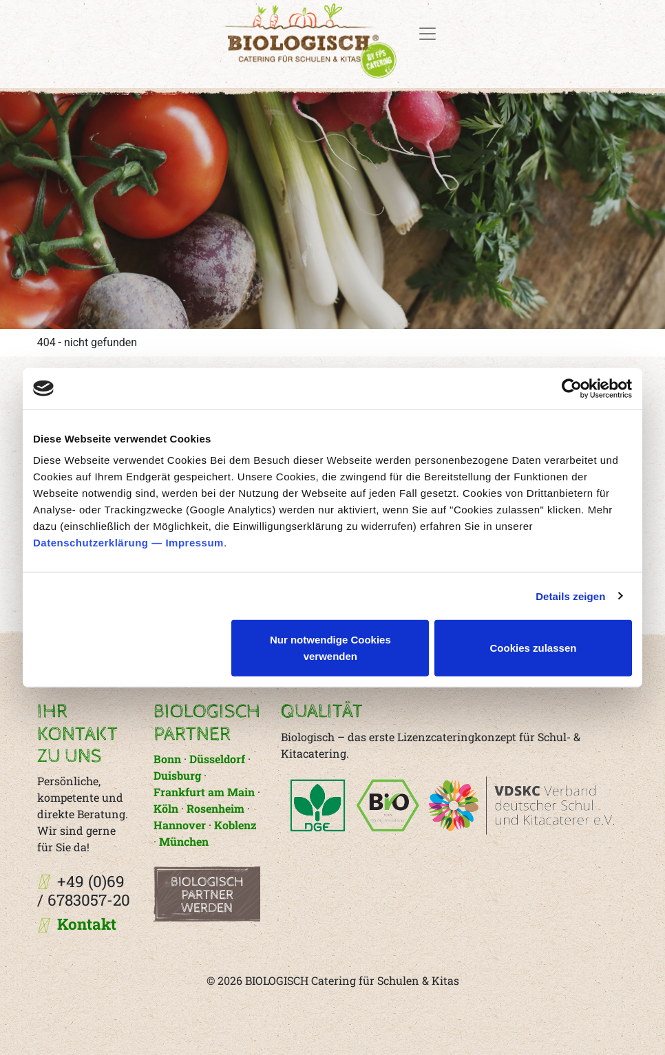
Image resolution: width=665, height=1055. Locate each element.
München (184, 841)
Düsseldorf (217, 759)
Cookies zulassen (533, 648)
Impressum (194, 542)
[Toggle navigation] (427, 34)
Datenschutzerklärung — (99, 542)
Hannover (180, 825)
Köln (166, 808)
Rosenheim (215, 808)
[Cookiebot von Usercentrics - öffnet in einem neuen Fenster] (571, 388)
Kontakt (86, 924)
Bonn (169, 759)
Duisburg (177, 775)
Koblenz (235, 825)
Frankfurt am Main (204, 792)
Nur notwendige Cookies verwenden (330, 648)
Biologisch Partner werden (207, 895)
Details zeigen (570, 595)
